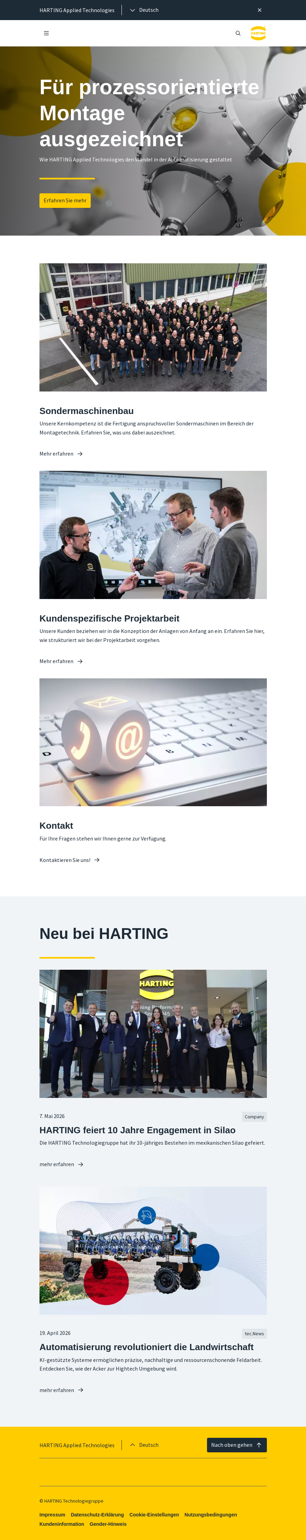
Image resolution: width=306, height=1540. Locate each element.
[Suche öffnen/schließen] (238, 33)
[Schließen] (259, 10)
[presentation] (144, 10)
